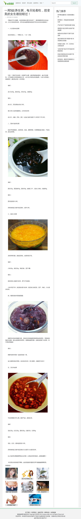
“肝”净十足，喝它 (43, 479)
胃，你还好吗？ (42, 492)
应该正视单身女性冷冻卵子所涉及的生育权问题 (66, 55)
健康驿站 (35, 3)
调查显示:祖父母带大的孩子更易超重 (66, 29)
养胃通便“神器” (11, 505)
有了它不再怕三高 (27, 479)
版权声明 (40, 512)
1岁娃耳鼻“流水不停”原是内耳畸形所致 (66, 50)
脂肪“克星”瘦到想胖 (11, 492)
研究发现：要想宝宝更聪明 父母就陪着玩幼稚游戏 (66, 60)
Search (74, 3)
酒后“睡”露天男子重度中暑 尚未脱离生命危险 (66, 39)
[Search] (61, 2)
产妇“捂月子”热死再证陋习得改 (66, 25)
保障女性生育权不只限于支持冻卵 (66, 34)
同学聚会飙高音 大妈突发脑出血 (66, 16)
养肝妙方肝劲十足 (35, 505)
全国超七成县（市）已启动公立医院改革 (66, 45)
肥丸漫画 (29, 3)
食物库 (24, 3)
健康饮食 (18, 3)
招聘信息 (46, 512)
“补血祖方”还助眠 (11, 479)
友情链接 (53, 512)
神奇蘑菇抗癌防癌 (27, 492)
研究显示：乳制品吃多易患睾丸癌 (66, 21)
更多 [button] (41, 3)
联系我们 (34, 512)
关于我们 (27, 512)
